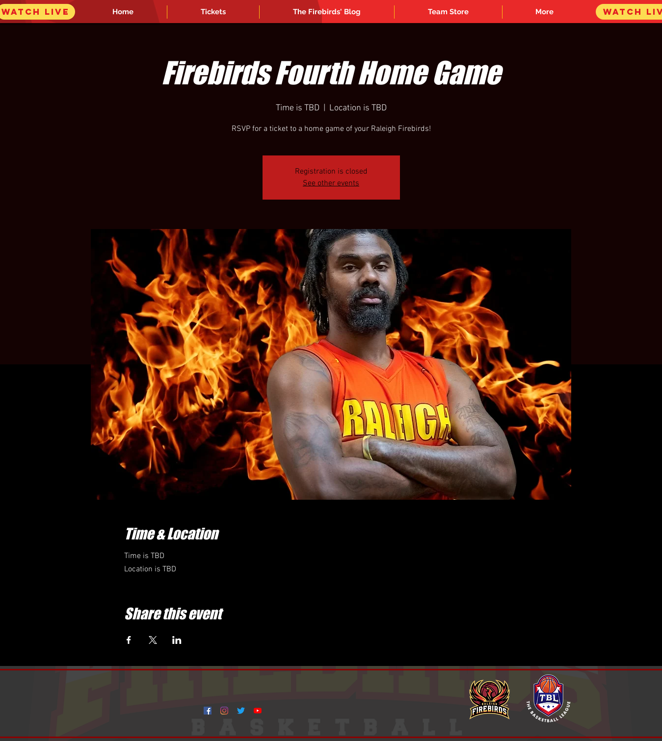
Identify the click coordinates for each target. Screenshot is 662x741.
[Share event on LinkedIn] (177, 640)
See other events (331, 183)
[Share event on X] (153, 640)
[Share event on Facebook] (128, 640)
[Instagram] (224, 711)
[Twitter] (241, 711)
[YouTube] (258, 711)
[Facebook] (208, 711)
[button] (545, 12)
